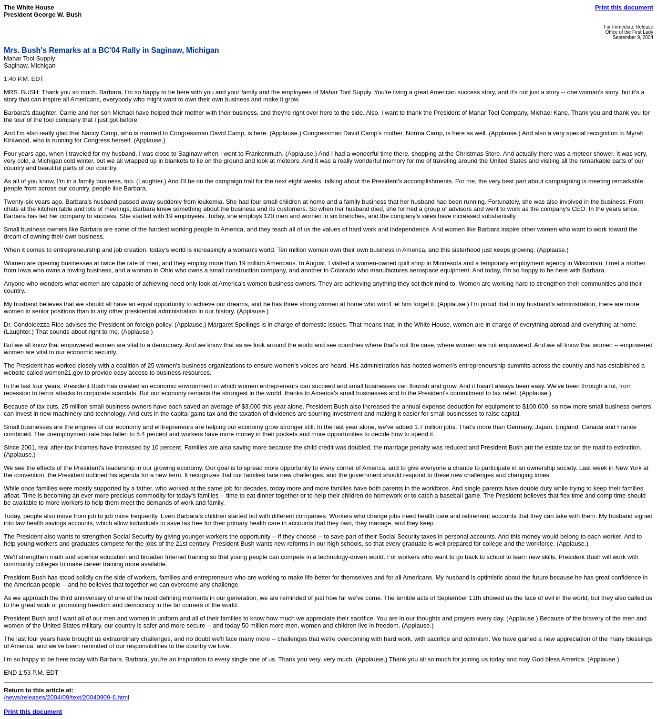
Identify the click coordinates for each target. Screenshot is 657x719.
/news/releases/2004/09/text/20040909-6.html (66, 697)
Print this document (624, 7)
